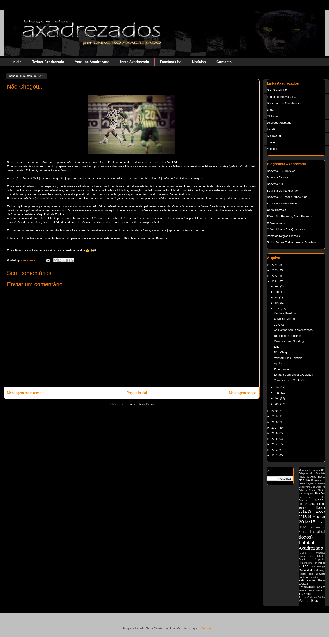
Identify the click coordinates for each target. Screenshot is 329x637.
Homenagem (305, 563)
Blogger (206, 628)
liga (305, 566)
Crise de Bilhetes (307, 490)
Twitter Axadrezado (48, 62)
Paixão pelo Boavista (312, 573)
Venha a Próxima (285, 313)
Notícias (199, 62)
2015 (275, 438)
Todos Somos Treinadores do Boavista (291, 242)
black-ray (304, 479)
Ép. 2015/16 (307, 503)
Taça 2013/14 (317, 590)
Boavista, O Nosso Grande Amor (287, 197)
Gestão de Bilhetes (312, 556)
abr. (277, 387)
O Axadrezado (276, 223)
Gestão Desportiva (312, 559)
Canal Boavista (276, 210)
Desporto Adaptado (279, 122)
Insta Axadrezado (134, 62)
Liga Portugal (318, 566)
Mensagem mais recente (26, 393)
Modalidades (307, 570)
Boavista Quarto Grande (282, 190)
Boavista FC (318, 479)
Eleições (320, 493)
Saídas (321, 586)
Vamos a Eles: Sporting (289, 341)
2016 (275, 433)
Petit (301, 580)
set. (277, 286)
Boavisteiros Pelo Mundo (283, 203)
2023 (275, 270)
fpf (323, 526)
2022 (275, 275)
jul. (277, 297)
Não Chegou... (283, 352)
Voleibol (272, 148)
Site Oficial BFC (277, 90)
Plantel (311, 580)
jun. (277, 303)
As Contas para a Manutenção (293, 330)
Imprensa (320, 562)
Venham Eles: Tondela (288, 358)
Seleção (303, 590)
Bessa (321, 476)
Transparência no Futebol (312, 597)
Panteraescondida (309, 576)
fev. (277, 398)
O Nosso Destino (284, 318)
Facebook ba (170, 62)
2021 (275, 281)
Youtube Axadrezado (92, 62)
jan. (277, 403)
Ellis (276, 346)
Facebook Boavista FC (281, 96)
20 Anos (279, 324)
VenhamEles (308, 601)
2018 (275, 422)
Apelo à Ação (307, 476)
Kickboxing (274, 135)
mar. (278, 392)
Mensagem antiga (242, 393)
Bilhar (270, 109)
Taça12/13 (305, 593)
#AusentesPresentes (309, 470)
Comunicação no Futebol (312, 483)
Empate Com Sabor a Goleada (293, 374)
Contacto (224, 62)
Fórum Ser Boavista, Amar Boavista (289, 216)
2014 (275, 444)
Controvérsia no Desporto (312, 487)
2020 (275, 411)
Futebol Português (312, 553)
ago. (278, 291)
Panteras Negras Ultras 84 (283, 236)
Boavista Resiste (277, 177)
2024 (275, 264)
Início (16, 62)
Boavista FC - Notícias (281, 171)
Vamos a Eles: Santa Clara (291, 380)
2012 (275, 455)
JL (300, 566)
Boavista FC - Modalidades (284, 103)
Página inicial (137, 393)
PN (323, 583)
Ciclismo (272, 116)
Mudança (320, 570)
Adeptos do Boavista (312, 473)
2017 (275, 427)
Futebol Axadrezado (311, 545)
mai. (278, 308)
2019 (275, 416)
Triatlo (271, 142)
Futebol (302, 532)
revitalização (307, 586)
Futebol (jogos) (312, 534)
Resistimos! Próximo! (287, 335)
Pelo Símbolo (282, 369)
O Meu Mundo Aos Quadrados (286, 229)
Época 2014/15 (312, 519)
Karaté (271, 129)
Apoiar (278, 363)
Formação (315, 526)
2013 (275, 449)
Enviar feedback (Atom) (140, 404)
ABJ (323, 470)
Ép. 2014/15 (317, 500)
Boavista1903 (275, 184)
